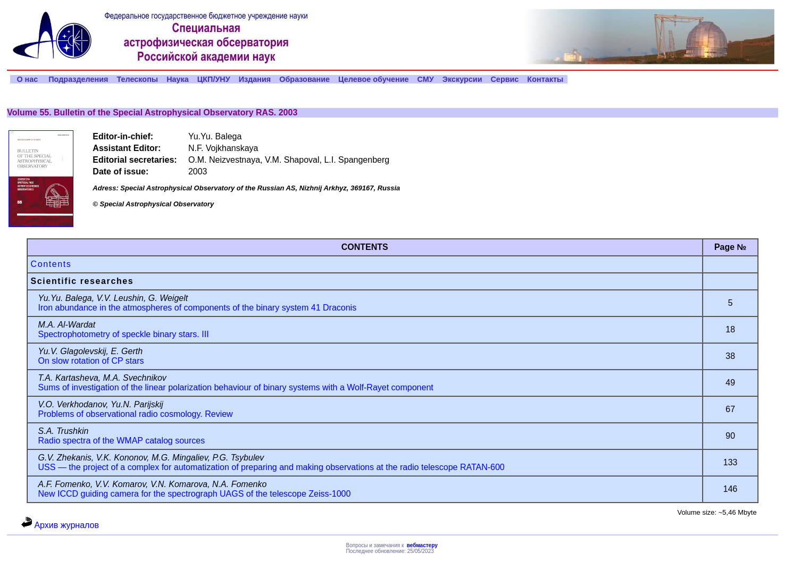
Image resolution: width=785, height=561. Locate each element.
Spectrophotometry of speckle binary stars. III (123, 334)
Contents (51, 264)
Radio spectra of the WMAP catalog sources (121, 440)
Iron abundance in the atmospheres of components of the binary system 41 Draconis (197, 307)
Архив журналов (60, 525)
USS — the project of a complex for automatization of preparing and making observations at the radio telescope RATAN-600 (271, 467)
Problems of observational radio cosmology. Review (135, 413)
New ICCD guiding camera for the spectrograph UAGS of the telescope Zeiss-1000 (194, 493)
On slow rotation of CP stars (91, 360)
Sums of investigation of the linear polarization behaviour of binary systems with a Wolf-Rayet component (235, 387)
